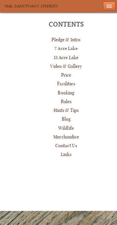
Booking (66, 92)
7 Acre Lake (66, 48)
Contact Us (66, 145)
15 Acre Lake (66, 57)
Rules (66, 101)
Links (66, 154)
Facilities (66, 83)
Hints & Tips (66, 110)
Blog (66, 119)
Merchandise (66, 136)
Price (66, 75)
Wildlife (66, 128)
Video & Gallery (66, 66)
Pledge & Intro (65, 39)
